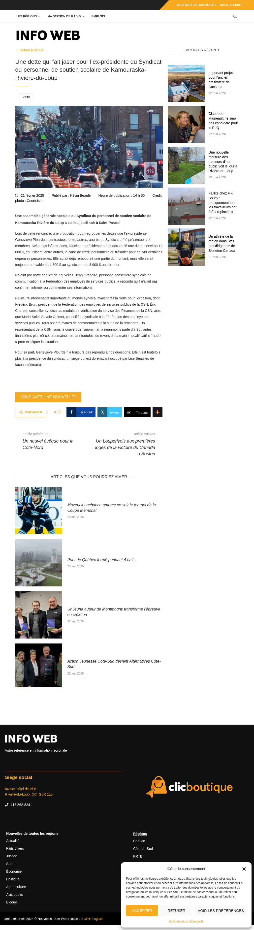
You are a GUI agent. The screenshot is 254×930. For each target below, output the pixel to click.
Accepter (142, 910)
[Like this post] (59, 412)
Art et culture (16, 887)
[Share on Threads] (137, 412)
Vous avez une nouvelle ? (196, 4)
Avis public (14, 895)
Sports (11, 864)
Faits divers (15, 848)
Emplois (98, 16)
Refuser (177, 910)
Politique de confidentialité (186, 921)
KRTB (26, 97)
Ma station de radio (64, 16)
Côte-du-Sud (143, 849)
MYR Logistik (93, 919)
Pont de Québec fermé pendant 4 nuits (101, 560)
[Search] (235, 16)
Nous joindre (230, 4)
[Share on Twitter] (109, 412)
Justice (11, 856)
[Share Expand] (157, 412)
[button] (244, 868)
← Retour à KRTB (29, 50)
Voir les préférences (221, 910)
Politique (13, 879)
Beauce (139, 841)
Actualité (13, 841)
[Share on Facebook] (80, 412)
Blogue (11, 902)
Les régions (26, 16)
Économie (14, 871)
